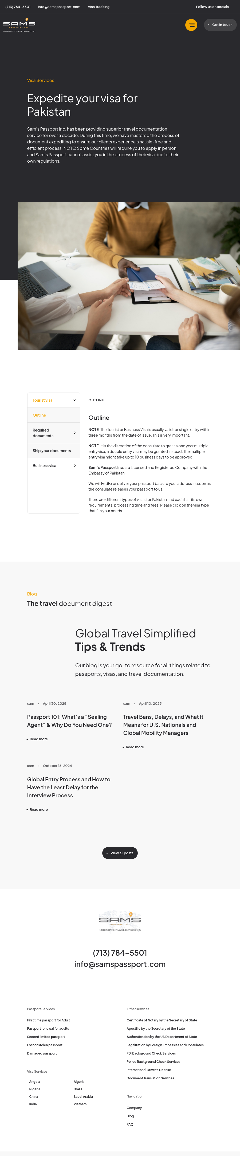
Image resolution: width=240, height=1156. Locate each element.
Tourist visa (43, 400)
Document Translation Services (150, 1078)
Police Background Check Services (153, 1062)
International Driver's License (149, 1070)
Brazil (78, 1089)
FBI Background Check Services (151, 1053)
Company (134, 1108)
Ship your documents (52, 450)
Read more (39, 739)
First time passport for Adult (48, 1020)
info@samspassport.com (120, 964)
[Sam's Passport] (19, 25)
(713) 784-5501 (120, 952)
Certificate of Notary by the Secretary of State (162, 1020)
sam (30, 703)
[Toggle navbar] (191, 25)
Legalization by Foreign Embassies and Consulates (165, 1045)
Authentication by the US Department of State (162, 1037)
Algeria (79, 1082)
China (33, 1097)
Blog (130, 1116)
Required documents (43, 433)
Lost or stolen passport (44, 1045)
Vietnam (80, 1104)
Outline (39, 415)
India (33, 1104)
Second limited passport (46, 1037)
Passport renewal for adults (48, 1028)
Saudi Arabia (83, 1097)
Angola (34, 1082)
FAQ (130, 1124)
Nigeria (34, 1089)
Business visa (44, 465)
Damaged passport (42, 1053)
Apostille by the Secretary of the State (156, 1028)
